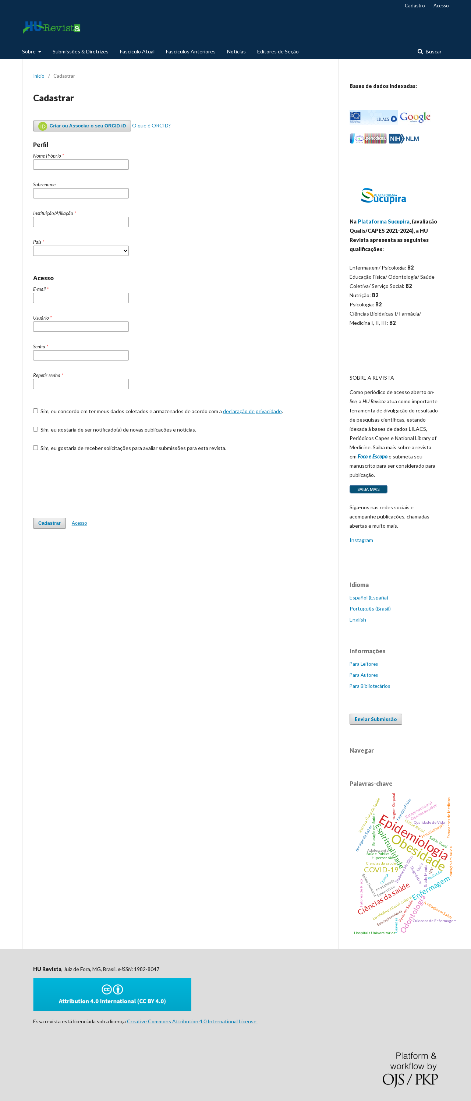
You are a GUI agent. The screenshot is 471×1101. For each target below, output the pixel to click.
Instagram (361, 540)
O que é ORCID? (151, 125)
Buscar (433, 51)
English (358, 619)
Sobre (29, 51)
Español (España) (369, 597)
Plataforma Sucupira (384, 221)
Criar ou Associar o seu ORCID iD (82, 126)
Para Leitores (364, 664)
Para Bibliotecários (370, 686)
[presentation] (89, 484)
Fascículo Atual (137, 51)
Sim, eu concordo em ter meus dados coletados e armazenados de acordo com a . (158, 411)
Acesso (441, 5)
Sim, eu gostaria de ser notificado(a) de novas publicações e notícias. (114, 429)
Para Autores (364, 675)
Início (39, 76)
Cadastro (415, 5)
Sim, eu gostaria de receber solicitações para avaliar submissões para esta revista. (129, 448)
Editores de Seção (278, 51)
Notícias (236, 51)
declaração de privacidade (252, 411)
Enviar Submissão (376, 719)
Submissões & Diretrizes (81, 51)
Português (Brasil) (370, 608)
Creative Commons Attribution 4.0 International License (192, 1021)
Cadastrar (49, 523)
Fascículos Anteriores (191, 51)
